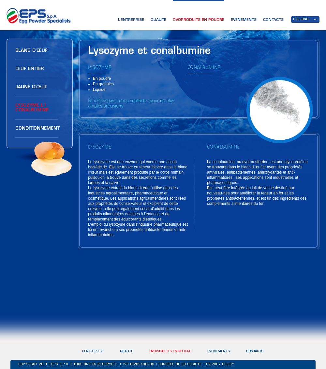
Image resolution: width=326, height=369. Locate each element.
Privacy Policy (220, 364)
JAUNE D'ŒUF (31, 87)
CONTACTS (273, 20)
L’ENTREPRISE (131, 20)
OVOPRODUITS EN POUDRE (198, 20)
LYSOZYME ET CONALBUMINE (32, 107)
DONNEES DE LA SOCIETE (180, 364)
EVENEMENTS (244, 20)
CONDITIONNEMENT (37, 128)
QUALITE (158, 20)
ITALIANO (301, 19)
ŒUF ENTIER (29, 69)
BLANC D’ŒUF (31, 51)
